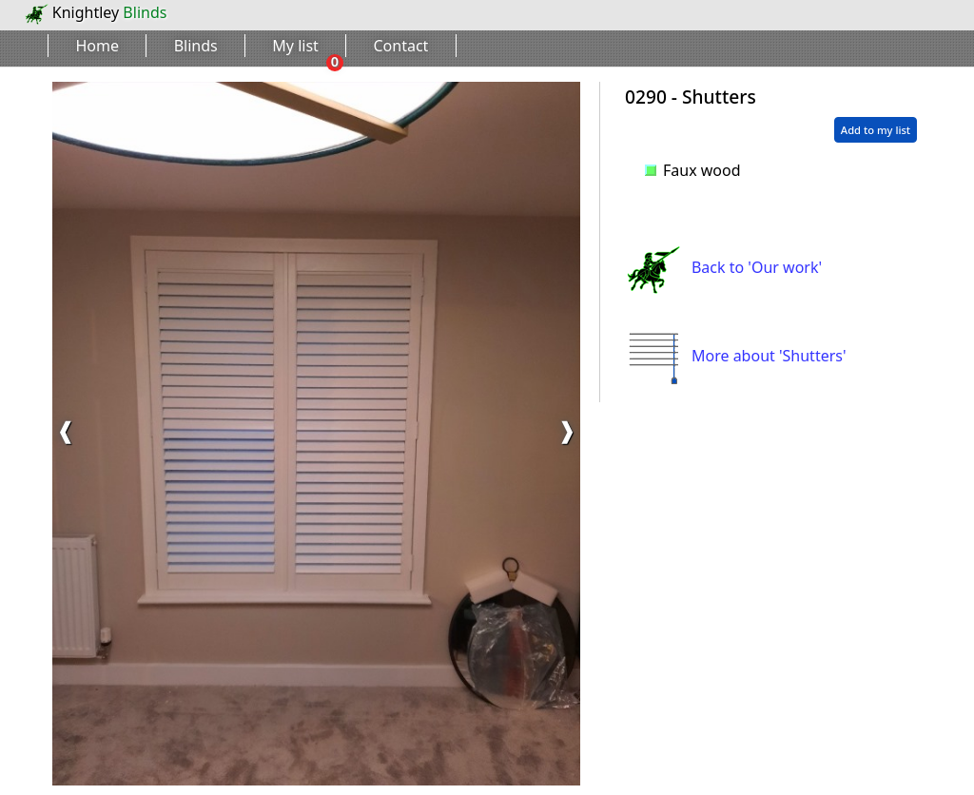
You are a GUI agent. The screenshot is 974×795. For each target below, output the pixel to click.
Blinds (196, 45)
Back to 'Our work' (723, 267)
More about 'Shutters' (736, 355)
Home (98, 45)
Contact (401, 45)
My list (295, 45)
